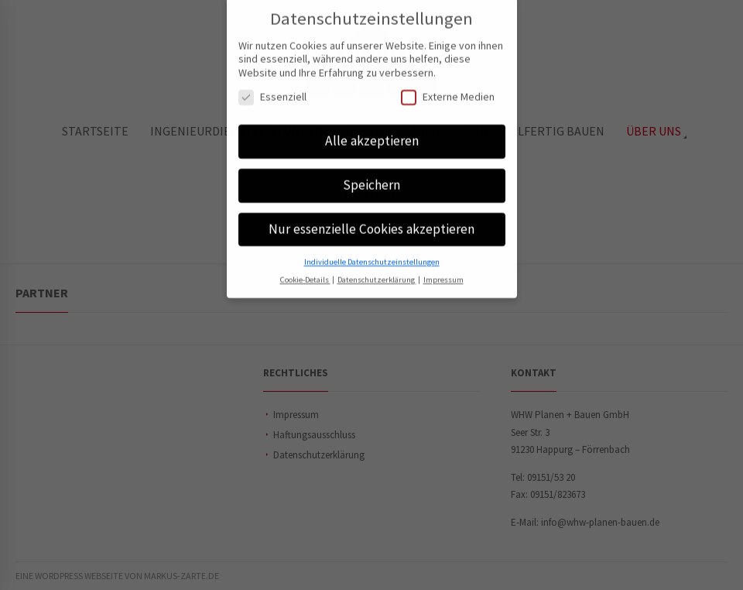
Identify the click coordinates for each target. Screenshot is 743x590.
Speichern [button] (371, 177)
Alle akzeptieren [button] (372, 133)
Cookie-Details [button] (305, 271)
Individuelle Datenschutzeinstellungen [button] (372, 254)
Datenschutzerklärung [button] (376, 271)
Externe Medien (448, 89)
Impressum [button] (443, 271)
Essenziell (272, 89)
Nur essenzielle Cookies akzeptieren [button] (371, 221)
